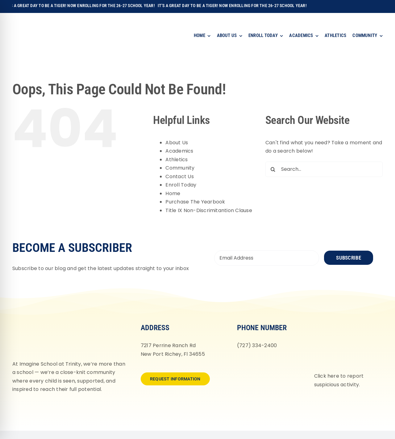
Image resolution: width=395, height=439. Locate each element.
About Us (176, 142)
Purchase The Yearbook (195, 201)
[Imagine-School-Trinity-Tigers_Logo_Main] (29, 19)
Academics (179, 150)
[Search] (273, 169)
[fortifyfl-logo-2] (345, 322)
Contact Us (179, 176)
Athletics (176, 159)
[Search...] (324, 169)
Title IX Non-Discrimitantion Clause (208, 210)
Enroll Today (180, 184)
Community (179, 167)
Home (172, 193)
